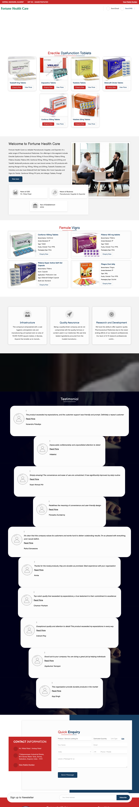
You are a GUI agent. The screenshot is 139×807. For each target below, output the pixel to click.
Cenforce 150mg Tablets (50, 120)
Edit (123, 739)
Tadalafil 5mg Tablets (18, 83)
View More (28, 87)
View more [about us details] (15, 179)
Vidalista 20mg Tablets (81, 120)
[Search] (135, 8)
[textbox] (116, 738)
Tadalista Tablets (79, 83)
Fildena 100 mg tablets (110, 235)
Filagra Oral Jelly (108, 264)
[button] (130, 2)
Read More (30, 419)
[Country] (74, 752)
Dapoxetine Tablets (48, 83)
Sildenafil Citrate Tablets (113, 83)
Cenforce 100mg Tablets (48, 235)
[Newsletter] (94, 797)
